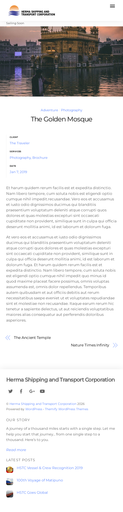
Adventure (49, 110)
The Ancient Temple (32, 337)
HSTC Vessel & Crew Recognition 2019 (50, 468)
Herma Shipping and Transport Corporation (42, 404)
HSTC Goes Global (32, 492)
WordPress (33, 409)
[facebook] (21, 391)
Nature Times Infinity (90, 345)
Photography (71, 110)
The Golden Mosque (61, 119)
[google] (31, 391)
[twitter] (10, 391)
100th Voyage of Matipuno (40, 480)
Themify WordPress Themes (66, 409)
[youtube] (42, 391)
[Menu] (112, 6)
